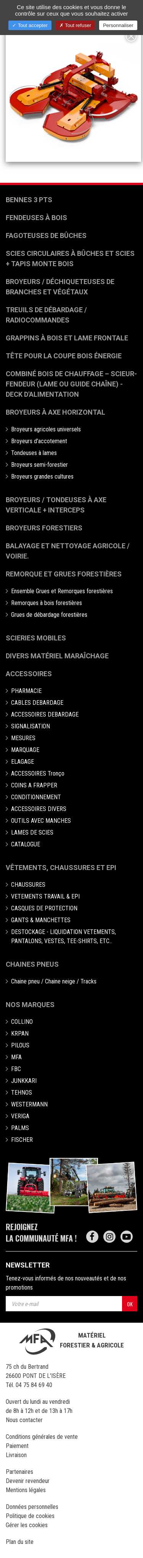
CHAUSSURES (28, 884)
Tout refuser (75, 25)
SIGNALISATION (30, 726)
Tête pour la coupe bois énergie (64, 356)
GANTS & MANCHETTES (41, 920)
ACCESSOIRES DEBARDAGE (45, 714)
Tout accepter (29, 25)
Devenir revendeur (28, 1481)
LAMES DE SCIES (32, 832)
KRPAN (20, 1033)
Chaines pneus (32, 964)
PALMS (20, 1128)
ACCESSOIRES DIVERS (38, 809)
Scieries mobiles (36, 638)
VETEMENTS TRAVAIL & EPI (45, 896)
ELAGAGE (22, 761)
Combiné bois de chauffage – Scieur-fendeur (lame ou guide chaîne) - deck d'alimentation (71, 384)
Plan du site (20, 1541)
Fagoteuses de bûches (46, 235)
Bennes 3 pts (29, 200)
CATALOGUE (25, 844)
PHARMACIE (26, 690)
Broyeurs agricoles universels (46, 429)
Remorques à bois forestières (46, 603)
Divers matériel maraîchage (57, 656)
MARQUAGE (25, 749)
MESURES (23, 738)
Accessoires (29, 674)
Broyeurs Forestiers (44, 528)
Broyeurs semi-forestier (39, 464)
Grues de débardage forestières (49, 614)
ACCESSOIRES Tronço (37, 773)
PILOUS (20, 1045)
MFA (16, 1057)
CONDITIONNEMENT (36, 797)
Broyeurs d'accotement (39, 441)
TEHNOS (21, 1092)
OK (130, 1304)
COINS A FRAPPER (34, 785)
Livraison (16, 1455)
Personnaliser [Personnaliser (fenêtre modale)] (118, 25)
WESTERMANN (29, 1104)
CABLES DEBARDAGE (37, 702)
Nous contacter (24, 1420)
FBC (16, 1069)
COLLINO (22, 1021)
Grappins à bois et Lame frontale (67, 338)
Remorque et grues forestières (64, 574)
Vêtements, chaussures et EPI (61, 868)
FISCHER (22, 1139)
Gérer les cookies (27, 1525)
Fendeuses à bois (36, 218)
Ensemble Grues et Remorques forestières (62, 591)
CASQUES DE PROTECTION (44, 908)
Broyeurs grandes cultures (42, 476)
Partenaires (19, 1471)
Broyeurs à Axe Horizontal (55, 412)
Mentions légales (26, 1490)
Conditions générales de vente (42, 1436)
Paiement (17, 1445)
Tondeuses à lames (34, 453)
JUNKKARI (24, 1080)
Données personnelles (32, 1506)
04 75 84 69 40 (34, 1385)
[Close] (131, 36)
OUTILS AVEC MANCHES (41, 820)
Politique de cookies (30, 1516)
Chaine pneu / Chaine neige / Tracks (53, 981)
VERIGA (20, 1116)
